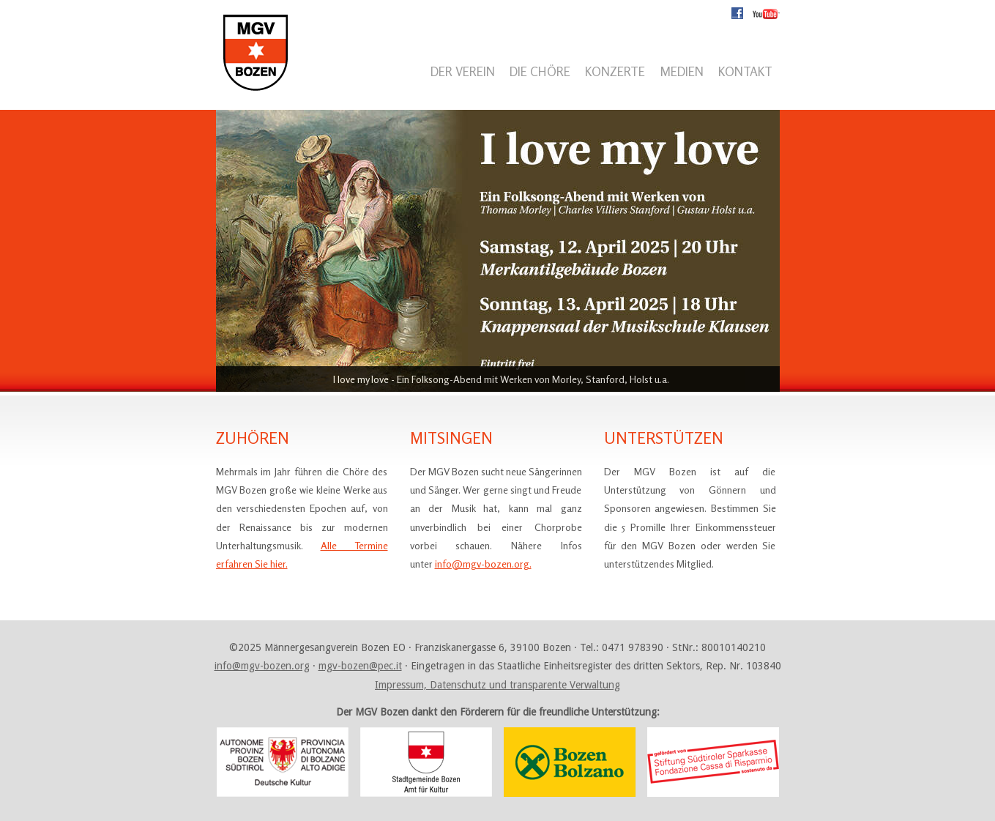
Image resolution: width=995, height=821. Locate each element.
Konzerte (615, 71)
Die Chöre (540, 71)
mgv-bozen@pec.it (360, 666)
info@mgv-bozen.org (262, 666)
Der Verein (463, 71)
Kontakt (745, 71)
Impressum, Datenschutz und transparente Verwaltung (497, 685)
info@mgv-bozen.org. (483, 563)
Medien (682, 71)
